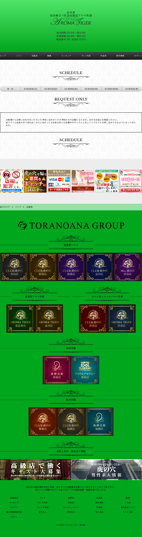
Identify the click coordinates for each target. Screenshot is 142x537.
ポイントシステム (71, 507)
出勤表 (71, 497)
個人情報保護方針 (14, 512)
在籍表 (99, 497)
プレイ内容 (42, 502)
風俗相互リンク (127, 507)
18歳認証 (14, 497)
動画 (128, 497)
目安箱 (99, 507)
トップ (42, 497)
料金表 (71, 502)
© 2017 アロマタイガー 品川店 (71, 524)
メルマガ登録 (42, 507)
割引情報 (99, 502)
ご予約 (128, 502)
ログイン (14, 507)
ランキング (14, 502)
